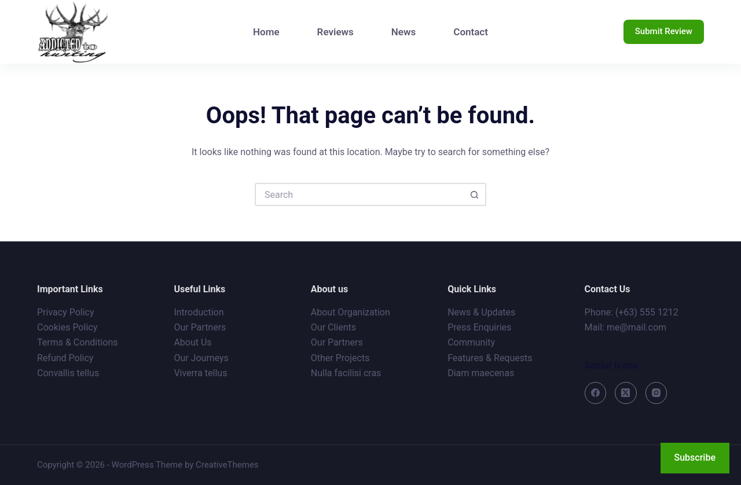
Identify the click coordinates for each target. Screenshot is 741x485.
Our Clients (333, 327)
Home (266, 32)
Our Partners (200, 327)
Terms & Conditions (77, 342)
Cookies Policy (67, 327)
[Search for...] (359, 194)
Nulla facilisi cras (346, 373)
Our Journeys (201, 357)
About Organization (350, 312)
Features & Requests (489, 357)
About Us (192, 342)
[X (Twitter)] (626, 393)
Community (471, 342)
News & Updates (481, 312)
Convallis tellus (68, 373)
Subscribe (695, 457)
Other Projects (340, 357)
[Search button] (474, 194)
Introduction (198, 312)
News (403, 32)
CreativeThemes (227, 465)
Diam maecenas (480, 373)
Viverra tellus (200, 373)
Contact (470, 32)
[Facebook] (596, 393)
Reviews (335, 32)
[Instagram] (656, 393)
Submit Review (663, 31)
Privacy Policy (65, 312)
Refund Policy (65, 357)
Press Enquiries (479, 327)
